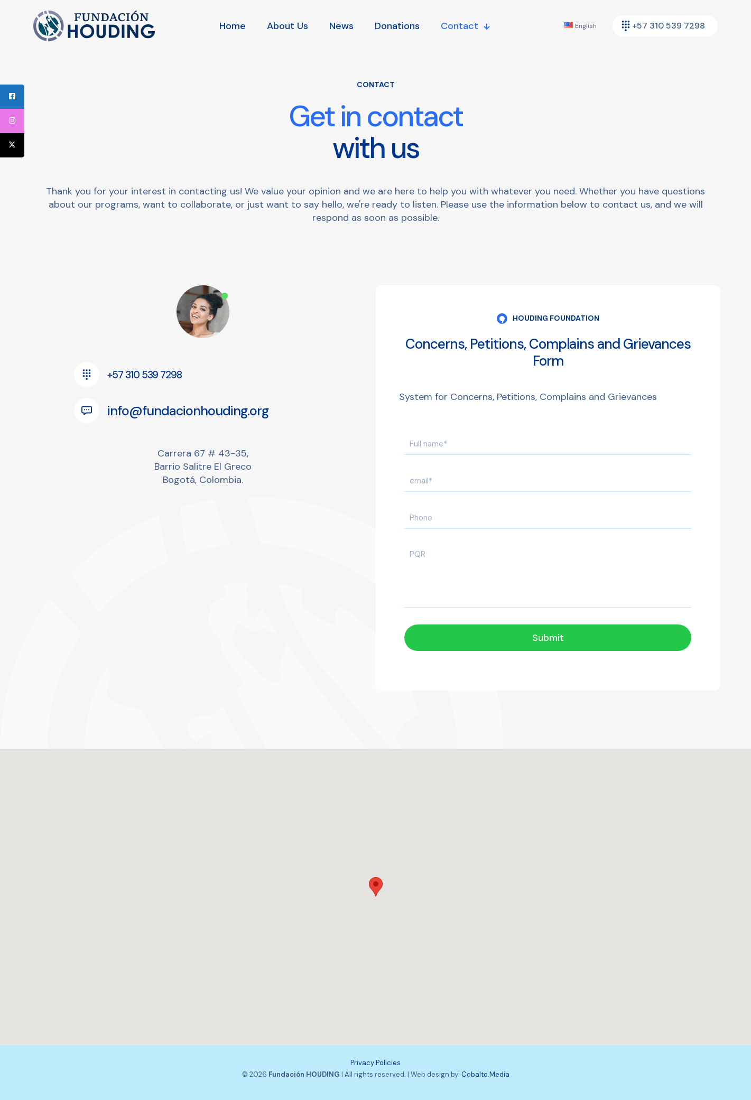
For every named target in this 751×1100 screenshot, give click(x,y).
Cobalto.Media (485, 1074)
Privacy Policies (375, 1062)
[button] (376, 887)
